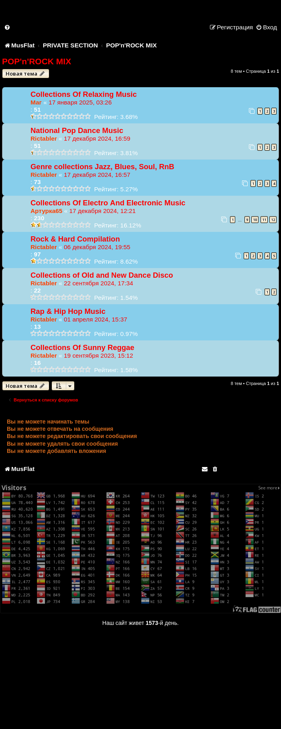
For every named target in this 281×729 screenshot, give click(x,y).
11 (264, 219)
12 (273, 219)
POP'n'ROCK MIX (36, 61)
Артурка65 (46, 210)
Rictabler (44, 138)
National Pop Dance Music (77, 130)
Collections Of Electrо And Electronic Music (108, 203)
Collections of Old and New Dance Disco (102, 275)
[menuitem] (7, 27)
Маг (36, 102)
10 (255, 219)
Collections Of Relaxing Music (84, 94)
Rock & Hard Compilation (75, 239)
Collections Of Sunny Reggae (82, 347)
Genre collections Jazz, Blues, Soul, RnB (102, 166)
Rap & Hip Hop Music (68, 311)
